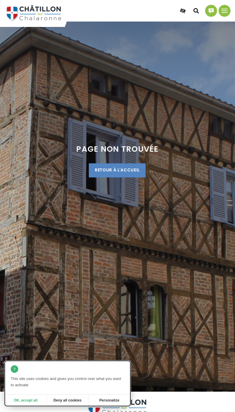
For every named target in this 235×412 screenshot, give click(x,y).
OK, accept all (25, 400)
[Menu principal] (225, 11)
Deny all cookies (68, 400)
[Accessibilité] (183, 11)
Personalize (109, 400)
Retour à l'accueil (117, 170)
